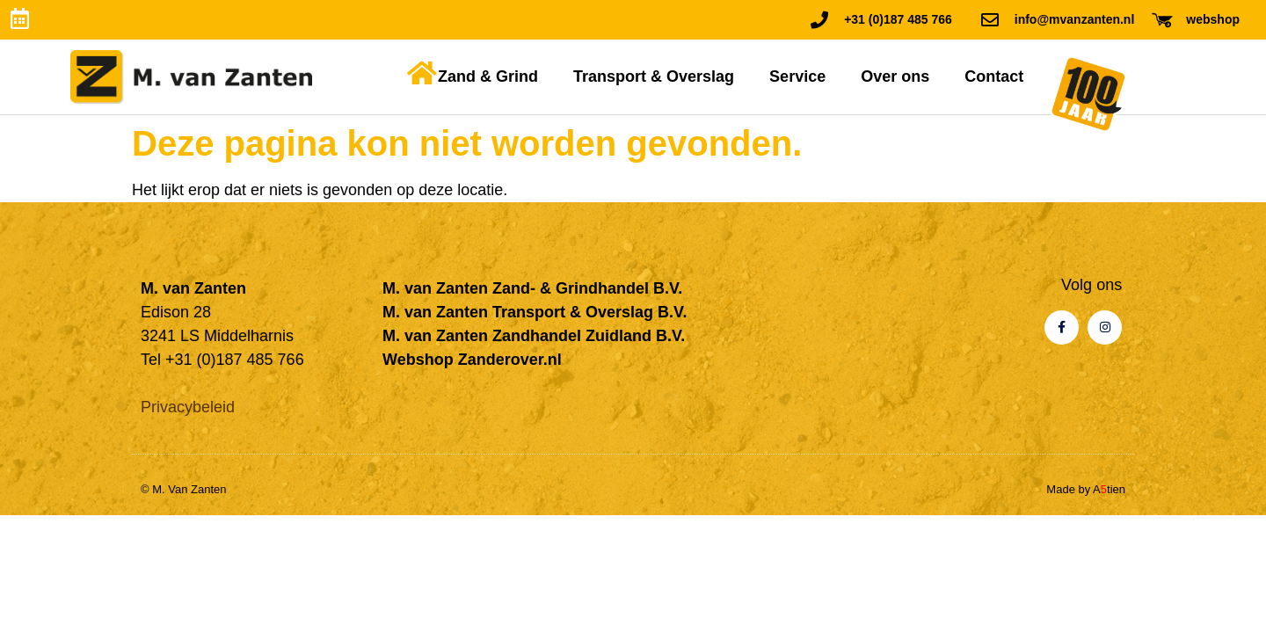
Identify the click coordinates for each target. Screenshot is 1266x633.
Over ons (895, 76)
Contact (993, 76)
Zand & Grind (488, 76)
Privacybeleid (188, 407)
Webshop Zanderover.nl (472, 359)
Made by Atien (1085, 489)
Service (797, 76)
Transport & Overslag (653, 76)
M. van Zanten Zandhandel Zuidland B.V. (533, 336)
